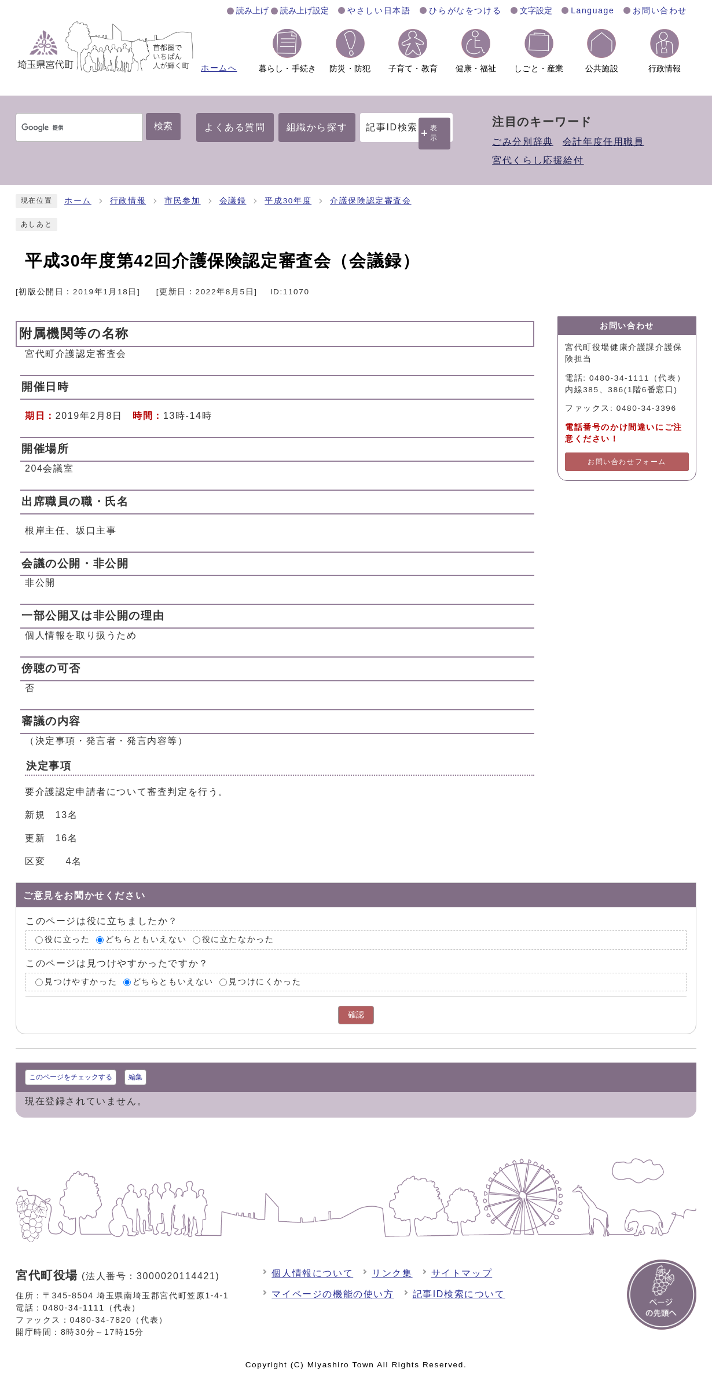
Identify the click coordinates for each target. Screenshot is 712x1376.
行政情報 (128, 200)
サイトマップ (462, 1273)
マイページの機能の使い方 (332, 1294)
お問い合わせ (660, 10)
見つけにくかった (265, 981)
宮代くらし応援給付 (537, 160)
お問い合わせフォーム (627, 461)
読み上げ (252, 10)
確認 (356, 1014)
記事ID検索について (459, 1294)
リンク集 (392, 1273)
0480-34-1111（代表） (92, 1307)
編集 (135, 1077)
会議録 (233, 200)
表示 (434, 133)
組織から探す (317, 127)
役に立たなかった (238, 939)
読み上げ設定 (304, 10)
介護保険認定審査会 (370, 200)
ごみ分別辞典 (522, 142)
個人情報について (312, 1273)
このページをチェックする (70, 1077)
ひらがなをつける (465, 10)
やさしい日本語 (378, 10)
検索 (163, 126)
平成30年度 (288, 200)
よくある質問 (235, 127)
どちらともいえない (145, 939)
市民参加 (182, 200)
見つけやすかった (81, 981)
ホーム (77, 200)
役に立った (67, 939)
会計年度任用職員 (603, 142)
